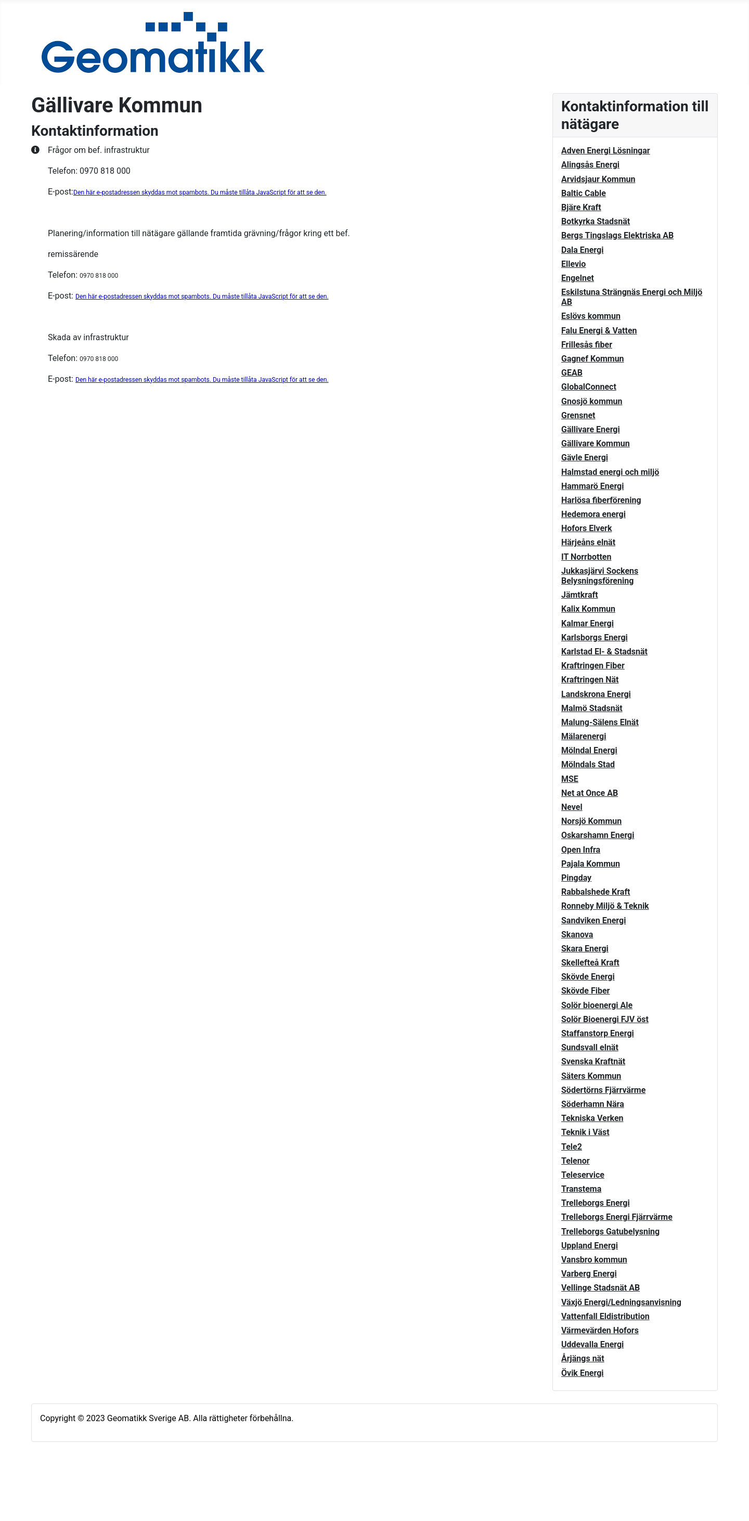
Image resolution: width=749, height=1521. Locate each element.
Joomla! (50, 1494)
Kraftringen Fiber (593, 666)
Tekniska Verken (592, 1118)
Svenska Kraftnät (593, 1061)
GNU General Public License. (240, 1494)
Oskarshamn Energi (597, 835)
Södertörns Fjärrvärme (603, 1090)
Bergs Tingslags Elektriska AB (617, 235)
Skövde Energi (588, 977)
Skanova (577, 934)
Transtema (581, 1189)
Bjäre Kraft (581, 207)
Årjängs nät (582, 1358)
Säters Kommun (591, 1076)
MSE (569, 779)
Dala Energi (582, 250)
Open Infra (580, 850)
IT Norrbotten (586, 557)
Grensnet (578, 415)
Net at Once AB (589, 793)
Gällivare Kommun (595, 443)
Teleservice (582, 1175)
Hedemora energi (593, 514)
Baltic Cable (583, 193)
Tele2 (571, 1147)
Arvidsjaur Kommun (598, 179)
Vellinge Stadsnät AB (600, 1288)
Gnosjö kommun (592, 401)
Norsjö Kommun (591, 821)
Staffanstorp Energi (597, 1033)
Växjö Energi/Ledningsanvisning (621, 1302)
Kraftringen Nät (590, 680)
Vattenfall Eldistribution (605, 1316)
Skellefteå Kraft (590, 963)
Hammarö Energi (592, 486)
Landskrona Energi (596, 694)
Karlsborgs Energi (594, 637)
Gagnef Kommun (592, 359)
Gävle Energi (584, 457)
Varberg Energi (589, 1274)
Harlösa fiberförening (601, 500)
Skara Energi (585, 948)
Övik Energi (582, 1373)
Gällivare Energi (590, 429)
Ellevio (573, 264)
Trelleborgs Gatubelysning (610, 1231)
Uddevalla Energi (592, 1344)
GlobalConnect (588, 387)
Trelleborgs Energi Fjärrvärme (617, 1217)
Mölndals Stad (588, 764)
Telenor (575, 1161)
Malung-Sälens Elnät (600, 722)
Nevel (572, 807)
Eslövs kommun (591, 316)
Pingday (576, 878)
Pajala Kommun (590, 864)
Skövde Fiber (585, 991)
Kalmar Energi (587, 623)
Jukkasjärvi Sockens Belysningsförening (599, 576)
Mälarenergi (583, 736)
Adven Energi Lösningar (605, 151)
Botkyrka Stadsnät (595, 221)
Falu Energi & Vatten (599, 331)
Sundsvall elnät (589, 1047)
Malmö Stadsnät (592, 708)
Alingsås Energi (590, 165)
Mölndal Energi (589, 750)
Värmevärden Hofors (600, 1330)
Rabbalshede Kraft (595, 892)
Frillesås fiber (586, 345)
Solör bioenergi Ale (596, 1005)
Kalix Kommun (588, 609)
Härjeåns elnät (588, 542)
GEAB (572, 373)
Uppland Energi (589, 1246)
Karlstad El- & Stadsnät (604, 651)
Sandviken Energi (593, 920)
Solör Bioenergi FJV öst (605, 1019)
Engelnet (577, 278)
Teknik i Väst (585, 1132)
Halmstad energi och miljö (610, 472)
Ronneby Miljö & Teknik (605, 906)
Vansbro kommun (594, 1260)
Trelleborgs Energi (595, 1203)
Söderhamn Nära (592, 1104)
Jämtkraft (579, 595)
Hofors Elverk (586, 528)
